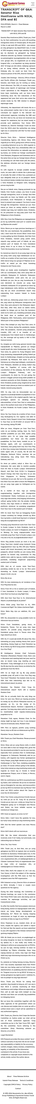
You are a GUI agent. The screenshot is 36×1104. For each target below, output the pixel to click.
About (9, 1076)
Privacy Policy (27, 1084)
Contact (18, 1088)
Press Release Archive (21, 1076)
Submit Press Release (10, 1080)
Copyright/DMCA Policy (12, 1084)
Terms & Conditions (26, 1080)
